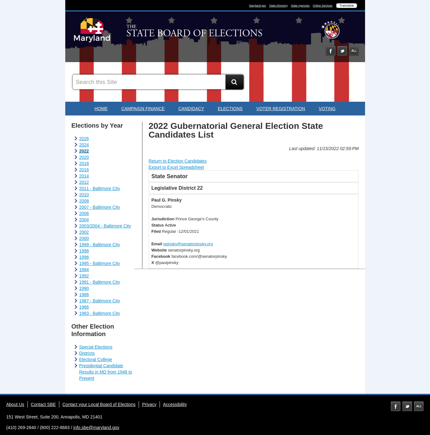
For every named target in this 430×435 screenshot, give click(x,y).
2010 (84, 194)
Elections (230, 108)
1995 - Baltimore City (99, 263)
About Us (15, 404)
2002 (84, 232)
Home (100, 108)
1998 (84, 250)
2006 (84, 213)
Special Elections (96, 347)
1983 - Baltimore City (99, 313)
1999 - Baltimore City (99, 244)
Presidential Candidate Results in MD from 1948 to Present (105, 372)
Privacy (149, 404)
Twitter (342, 51)
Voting (327, 108)
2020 (84, 157)
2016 (84, 169)
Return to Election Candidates (178, 161)
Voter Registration (280, 108)
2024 (84, 144)
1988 (84, 294)
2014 (84, 176)
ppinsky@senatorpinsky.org (188, 244)
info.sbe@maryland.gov (96, 427)
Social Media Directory (354, 51)
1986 (84, 307)
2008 (84, 200)
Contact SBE (43, 404)
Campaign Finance (143, 108)
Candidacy (191, 108)
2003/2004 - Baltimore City (105, 225)
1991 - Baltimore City (99, 282)
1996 (84, 257)
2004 (84, 219)
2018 (84, 163)
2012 (84, 182)
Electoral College (95, 359)
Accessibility (175, 404)
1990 (84, 288)
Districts (87, 353)
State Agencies (300, 5)
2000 (84, 238)
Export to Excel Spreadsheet (176, 167)
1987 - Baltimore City (99, 300)
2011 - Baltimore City (99, 188)
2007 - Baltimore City (99, 207)
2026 (84, 138)
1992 (84, 275)
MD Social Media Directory (419, 406)
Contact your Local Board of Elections (99, 404)
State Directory (278, 5)
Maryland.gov (257, 5)
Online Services (322, 5)
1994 (84, 269)
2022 (84, 151)
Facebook (331, 51)
